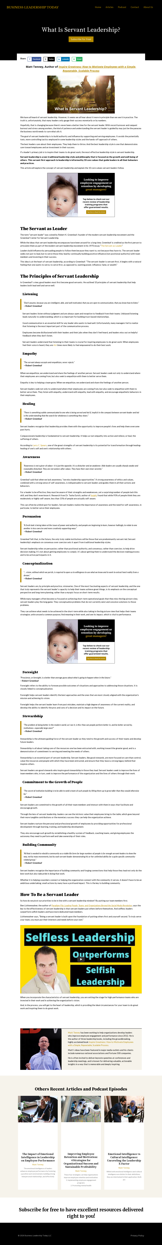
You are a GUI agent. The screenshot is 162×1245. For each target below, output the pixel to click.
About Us (148, 7)
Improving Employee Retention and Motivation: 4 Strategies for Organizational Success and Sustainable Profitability (81, 1160)
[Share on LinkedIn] (63, 59)
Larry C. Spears (40, 445)
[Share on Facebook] (34, 59)
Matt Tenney (74, 1032)
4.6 (55, 345)
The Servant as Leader (111, 246)
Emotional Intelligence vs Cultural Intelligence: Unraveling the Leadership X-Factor (124, 1158)
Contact (135, 7)
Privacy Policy (137, 1235)
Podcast (122, 7)
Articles (109, 7)
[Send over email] (77, 59)
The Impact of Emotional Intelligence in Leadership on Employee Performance (38, 1157)
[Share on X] (49, 59)
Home (98, 7)
